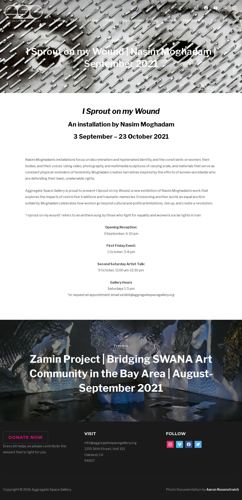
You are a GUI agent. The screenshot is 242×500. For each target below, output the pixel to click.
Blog (154, 20)
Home (59, 20)
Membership (193, 20)
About (76, 20)
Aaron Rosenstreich (222, 490)
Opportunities (132, 20)
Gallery (93, 20)
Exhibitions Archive (121, 40)
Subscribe (219, 20)
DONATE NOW (25, 437)
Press (109, 20)
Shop (237, 20)
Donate (170, 20)
